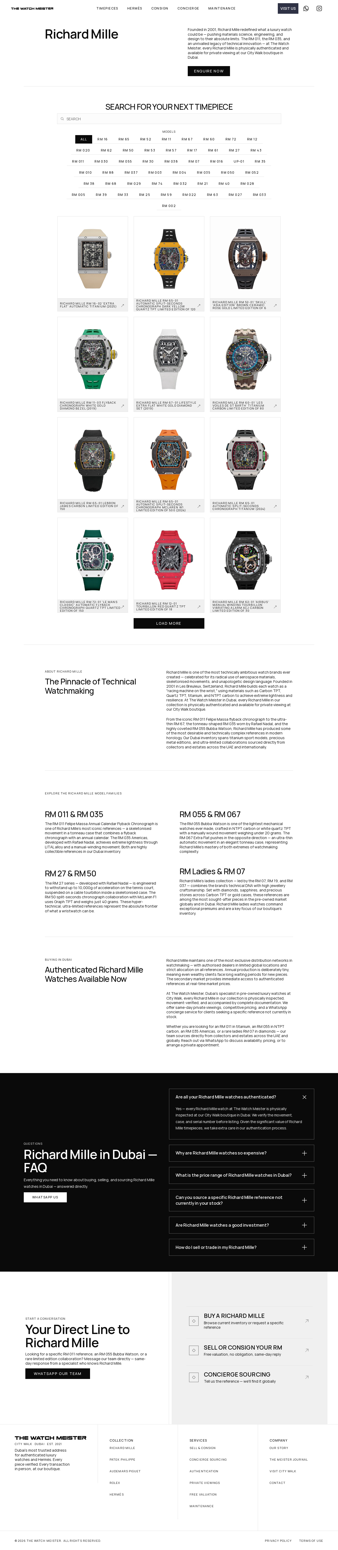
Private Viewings (205, 1483)
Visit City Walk (283, 1471)
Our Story (279, 1448)
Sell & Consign (203, 1448)
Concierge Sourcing (208, 1459)
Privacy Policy (278, 1541)
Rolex (115, 1483)
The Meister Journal (289, 1459)
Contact (277, 1483)
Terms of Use (311, 1541)
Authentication (204, 1471)
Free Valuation (203, 1494)
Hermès (117, 1494)
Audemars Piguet (125, 1471)
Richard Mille (122, 1448)
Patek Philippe (122, 1459)
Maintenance (202, 1506)
